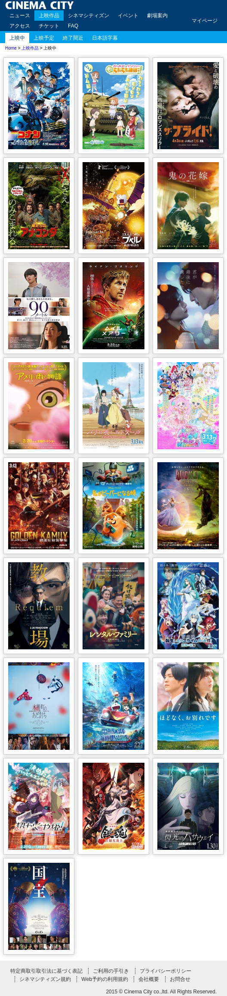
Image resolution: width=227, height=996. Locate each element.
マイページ (205, 21)
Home (11, 48)
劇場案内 (157, 16)
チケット (49, 26)
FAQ (73, 26)
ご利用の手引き (111, 971)
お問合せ (180, 979)
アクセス (19, 26)
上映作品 (49, 16)
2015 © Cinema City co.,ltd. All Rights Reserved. (161, 992)
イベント (128, 16)
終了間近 (73, 38)
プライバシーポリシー (165, 971)
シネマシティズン (88, 16)
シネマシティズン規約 (45, 979)
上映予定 (44, 38)
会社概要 (148, 979)
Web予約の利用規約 (104, 979)
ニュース (19, 16)
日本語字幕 (105, 38)
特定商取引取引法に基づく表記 (46, 971)
